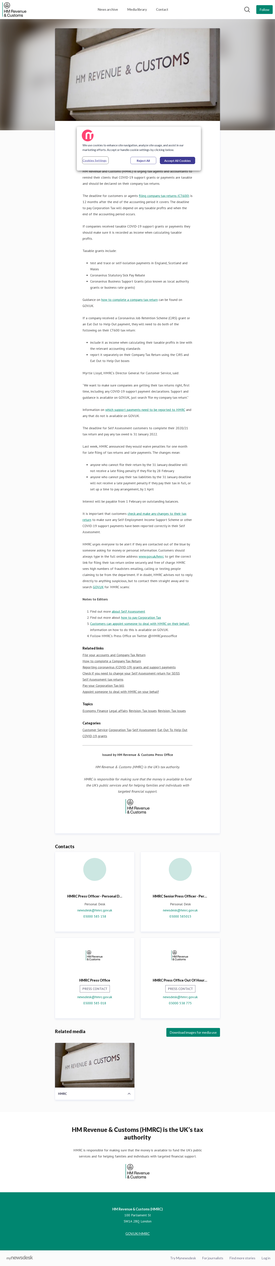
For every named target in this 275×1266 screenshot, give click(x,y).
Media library (137, 9)
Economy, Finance (95, 711)
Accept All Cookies (177, 160)
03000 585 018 (94, 1003)
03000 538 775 (180, 1003)
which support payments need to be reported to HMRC (145, 410)
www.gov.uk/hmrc (151, 556)
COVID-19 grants (94, 736)
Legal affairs (118, 711)
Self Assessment (144, 730)
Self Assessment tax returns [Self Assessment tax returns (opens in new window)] (102, 679)
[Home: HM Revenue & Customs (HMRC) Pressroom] (14, 9)
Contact (162, 9)
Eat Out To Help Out (172, 730)
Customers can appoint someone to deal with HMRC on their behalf (139, 624)
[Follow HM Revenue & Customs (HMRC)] (264, 9)
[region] (139, 149)
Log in (265, 1258)
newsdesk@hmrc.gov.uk (94, 910)
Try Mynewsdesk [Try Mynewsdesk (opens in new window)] (183, 1258)
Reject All (143, 160)
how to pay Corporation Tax (141, 618)
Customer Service (95, 730)
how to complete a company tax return (129, 300)
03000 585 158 (94, 916)
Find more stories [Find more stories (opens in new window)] (242, 1258)
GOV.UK (98, 587)
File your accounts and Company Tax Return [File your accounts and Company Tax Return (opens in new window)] (114, 655)
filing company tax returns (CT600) (164, 196)
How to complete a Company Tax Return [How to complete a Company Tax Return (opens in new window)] (111, 661)
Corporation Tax (120, 730)
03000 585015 (180, 916)
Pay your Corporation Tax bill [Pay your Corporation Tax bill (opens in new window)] (103, 686)
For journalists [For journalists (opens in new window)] (212, 1258)
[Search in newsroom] (247, 9)
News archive (108, 9)
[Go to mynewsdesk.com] (20, 1258)
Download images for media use (193, 1032)
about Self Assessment (128, 611)
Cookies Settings (94, 160)
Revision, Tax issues (143, 711)
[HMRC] (94, 1065)
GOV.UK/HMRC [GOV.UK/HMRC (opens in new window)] (137, 1234)
